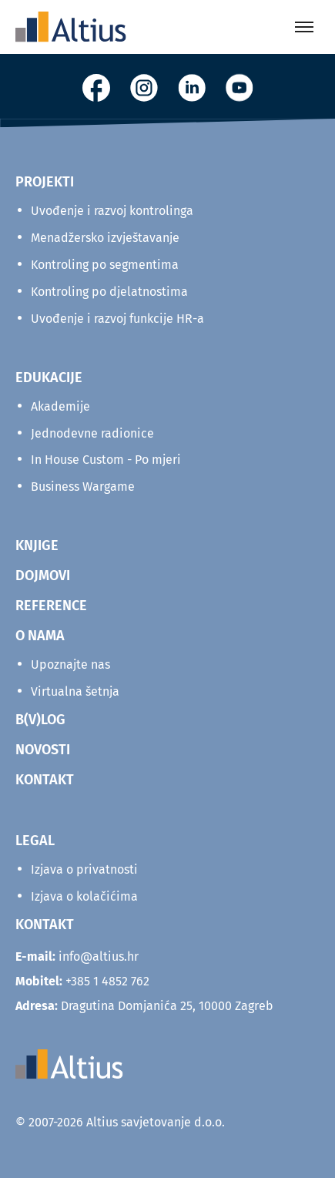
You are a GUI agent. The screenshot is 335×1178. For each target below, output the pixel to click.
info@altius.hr (99, 956)
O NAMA (40, 635)
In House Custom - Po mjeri (106, 459)
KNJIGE (37, 545)
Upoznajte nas (70, 664)
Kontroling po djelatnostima (109, 291)
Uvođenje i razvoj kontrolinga (112, 210)
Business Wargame (83, 486)
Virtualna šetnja (75, 691)
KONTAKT (44, 779)
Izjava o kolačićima (84, 896)
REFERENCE (51, 605)
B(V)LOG (40, 719)
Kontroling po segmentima (105, 264)
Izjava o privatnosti (84, 869)
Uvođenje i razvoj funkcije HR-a (117, 318)
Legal (35, 840)
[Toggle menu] (304, 27)
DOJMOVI (42, 575)
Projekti (44, 181)
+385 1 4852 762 (107, 981)
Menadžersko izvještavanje (105, 237)
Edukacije (48, 377)
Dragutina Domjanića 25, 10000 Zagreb (144, 1005)
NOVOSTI (42, 749)
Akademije (60, 406)
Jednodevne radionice (92, 433)
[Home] (70, 27)
